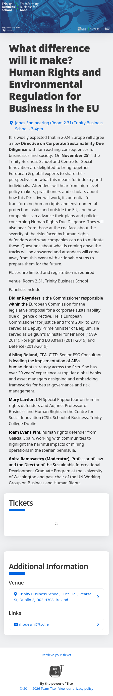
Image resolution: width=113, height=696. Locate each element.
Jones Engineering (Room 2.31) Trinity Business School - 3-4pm (59, 126)
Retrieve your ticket (56, 655)
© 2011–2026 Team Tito (38, 688)
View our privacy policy (75, 688)
